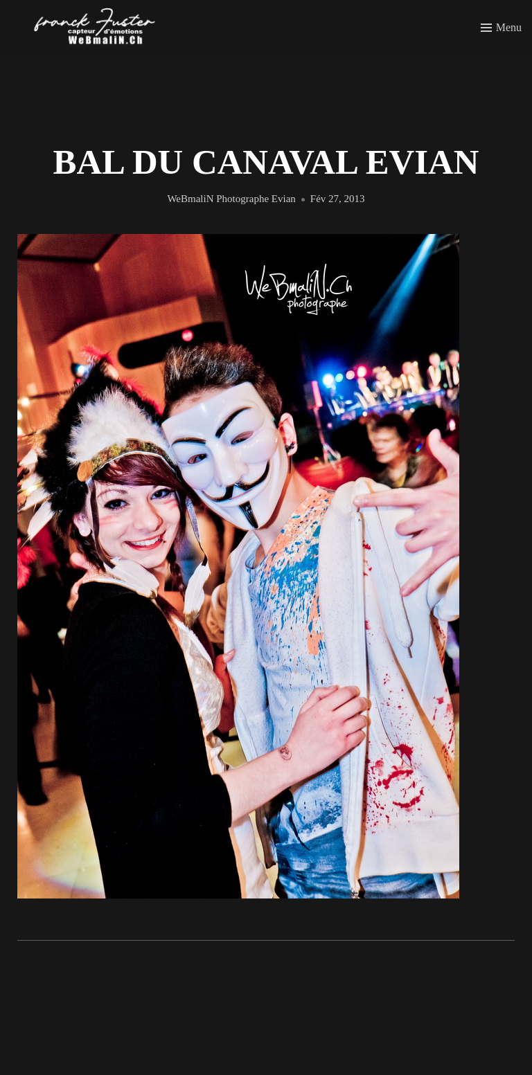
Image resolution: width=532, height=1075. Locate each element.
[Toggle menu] (501, 27)
